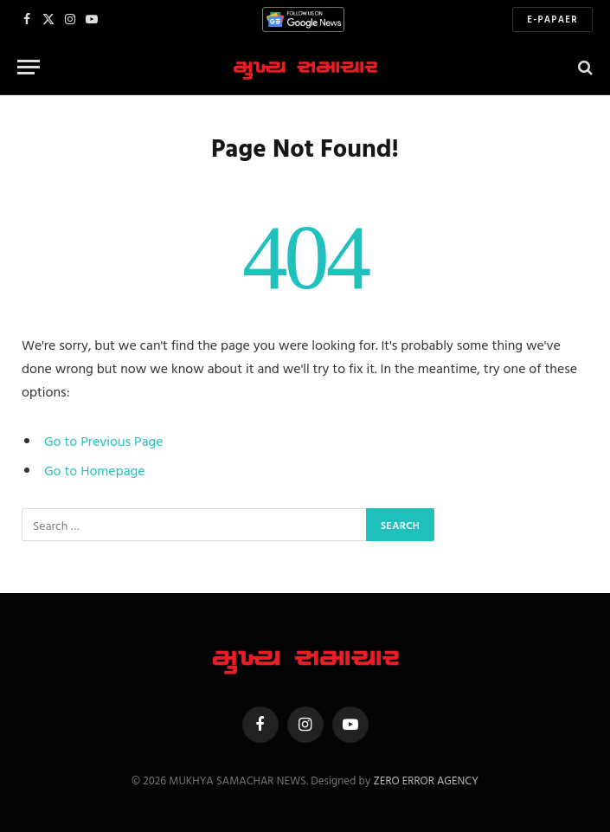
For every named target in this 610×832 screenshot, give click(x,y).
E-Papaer (552, 19)
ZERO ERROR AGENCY (425, 780)
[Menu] (28, 67)
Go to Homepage (94, 470)
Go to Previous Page (104, 440)
